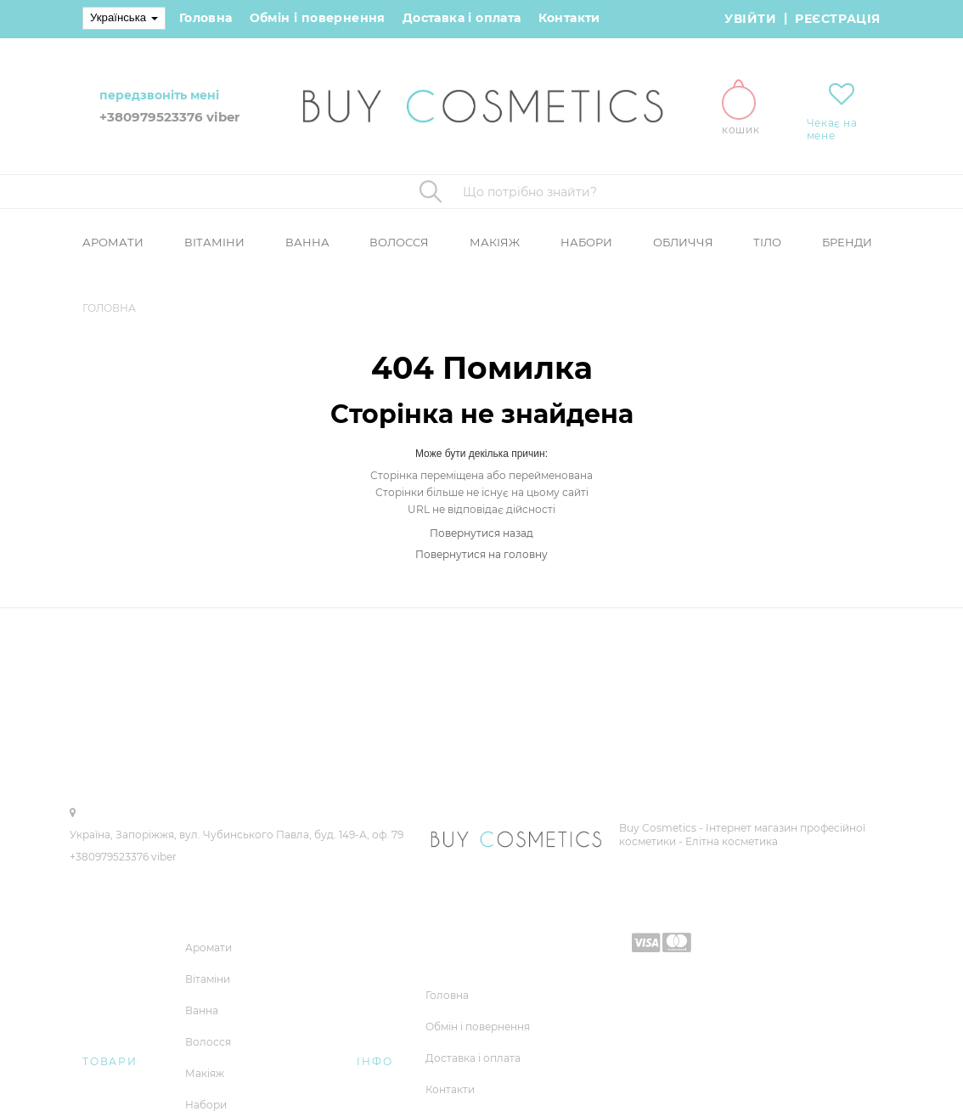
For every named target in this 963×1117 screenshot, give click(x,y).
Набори (586, 242)
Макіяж (495, 242)
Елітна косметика (731, 841)
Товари (110, 1061)
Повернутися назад (481, 533)
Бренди (847, 242)
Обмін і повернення (318, 17)
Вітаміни (214, 242)
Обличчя (683, 242)
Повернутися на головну (481, 554)
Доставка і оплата (462, 17)
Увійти (750, 18)
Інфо (374, 1061)
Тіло (767, 242)
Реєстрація (838, 18)
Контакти (569, 17)
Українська (124, 17)
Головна (206, 17)
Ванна (307, 242)
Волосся (399, 242)
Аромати (113, 242)
